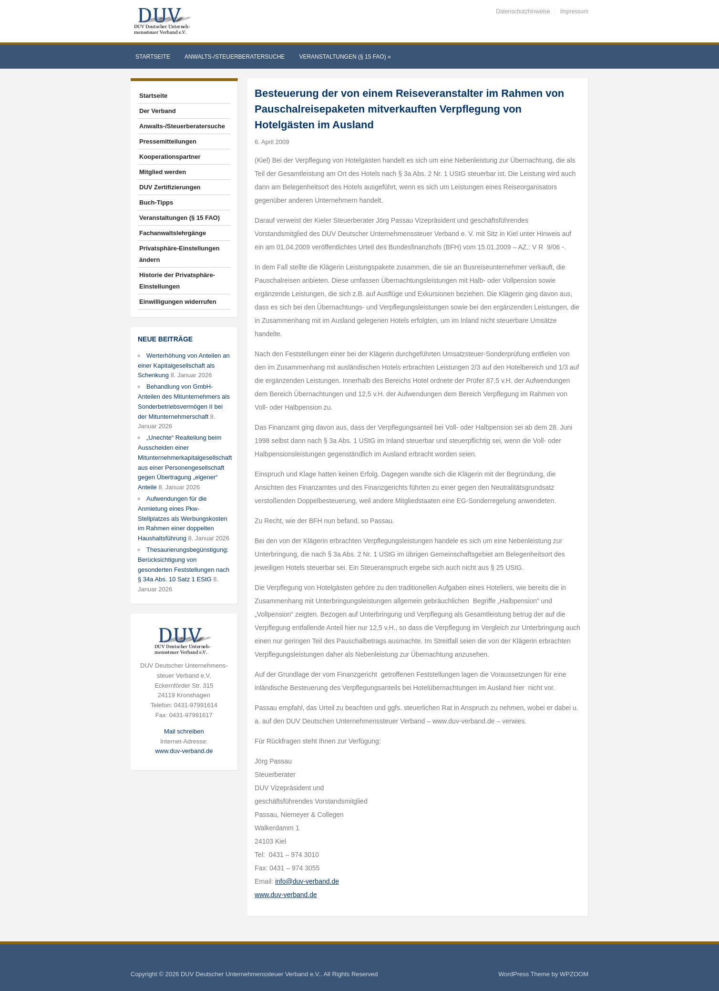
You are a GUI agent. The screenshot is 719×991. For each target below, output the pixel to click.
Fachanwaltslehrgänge (172, 233)
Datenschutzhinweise (523, 11)
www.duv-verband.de (184, 750)
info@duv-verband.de (307, 881)
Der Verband (157, 110)
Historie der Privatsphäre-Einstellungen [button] (177, 280)
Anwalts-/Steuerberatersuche (235, 56)
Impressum (574, 11)
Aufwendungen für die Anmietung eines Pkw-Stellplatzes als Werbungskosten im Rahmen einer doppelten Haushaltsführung (182, 518)
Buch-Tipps (156, 202)
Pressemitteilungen (167, 141)
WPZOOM (574, 974)
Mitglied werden (162, 171)
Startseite (152, 56)
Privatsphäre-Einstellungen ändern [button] (179, 254)
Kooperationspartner (170, 156)
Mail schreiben (184, 731)
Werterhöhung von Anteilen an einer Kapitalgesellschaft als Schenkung (184, 365)
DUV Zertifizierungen (170, 187)
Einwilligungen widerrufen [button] (177, 301)
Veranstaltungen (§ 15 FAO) (344, 56)
